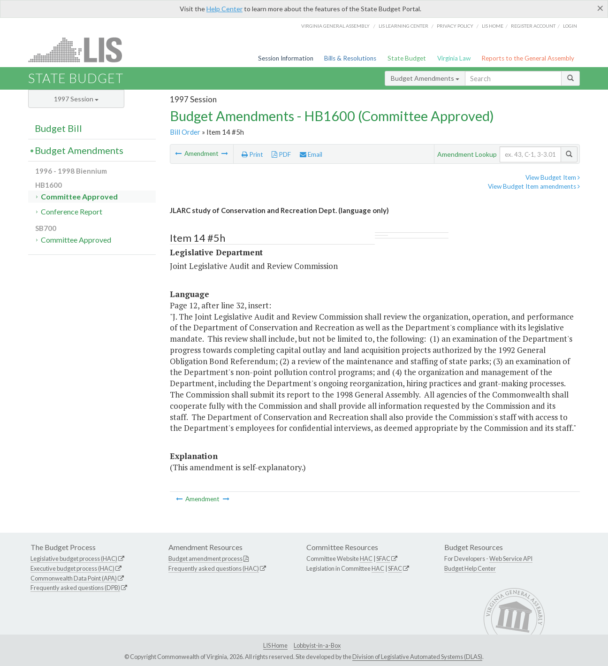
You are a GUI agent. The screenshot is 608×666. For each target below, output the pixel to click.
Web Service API (510, 558)
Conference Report (71, 211)
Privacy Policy (455, 26)
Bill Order (185, 132)
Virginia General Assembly (335, 26)
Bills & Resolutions (350, 58)
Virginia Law (454, 58)
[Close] (600, 8)
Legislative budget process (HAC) (73, 558)
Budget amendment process (205, 558)
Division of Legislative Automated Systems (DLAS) (417, 656)
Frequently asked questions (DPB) (75, 587)
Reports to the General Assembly (527, 58)
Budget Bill (58, 128)
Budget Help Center (470, 568)
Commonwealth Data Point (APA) (73, 578)
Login (570, 26)
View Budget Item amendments (534, 186)
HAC (366, 558)
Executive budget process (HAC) (72, 568)
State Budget (407, 58)
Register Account (533, 26)
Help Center (224, 9)
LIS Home (275, 645)
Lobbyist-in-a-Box (317, 645)
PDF (281, 154)
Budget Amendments (425, 78)
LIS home (492, 26)
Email (311, 154)
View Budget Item (552, 177)
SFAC (383, 558)
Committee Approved (79, 196)
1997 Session (76, 99)
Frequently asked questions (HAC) (213, 568)
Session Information (285, 58)
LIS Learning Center (403, 26)
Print (252, 154)
